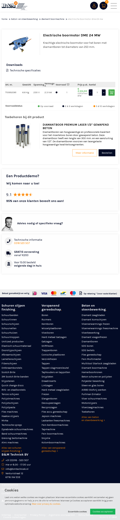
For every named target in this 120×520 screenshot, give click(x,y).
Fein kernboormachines (55, 424)
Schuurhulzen (9, 332)
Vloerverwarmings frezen (96, 323)
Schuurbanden (10, 315)
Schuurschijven (10, 323)
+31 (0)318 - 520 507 (17, 460)
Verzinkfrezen (49, 359)
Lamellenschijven (11, 359)
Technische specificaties (23, 70)
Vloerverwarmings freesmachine (100, 328)
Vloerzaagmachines (93, 407)
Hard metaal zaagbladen (55, 389)
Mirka (5, 420)
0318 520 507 (22, 243)
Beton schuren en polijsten (97, 376)
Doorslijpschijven (12, 350)
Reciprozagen (49, 407)
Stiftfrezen (47, 345)
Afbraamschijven (11, 354)
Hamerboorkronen (92, 372)
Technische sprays (12, 424)
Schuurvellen (9, 328)
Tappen (46, 363)
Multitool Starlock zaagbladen (99, 363)
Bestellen (107, 152)
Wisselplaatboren (51, 328)
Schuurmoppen (10, 337)
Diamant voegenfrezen (94, 337)
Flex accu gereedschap (54, 411)
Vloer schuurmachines (94, 398)
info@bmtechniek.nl (16, 468)
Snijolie (46, 438)
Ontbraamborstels (12, 367)
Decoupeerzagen (51, 402)
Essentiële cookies (77, 511)
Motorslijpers (89, 402)
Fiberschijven (9, 363)
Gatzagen (47, 341)
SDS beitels (88, 350)
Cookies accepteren (103, 511)
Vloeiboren (48, 332)
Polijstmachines (11, 398)
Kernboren (47, 323)
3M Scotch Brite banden (15, 376)
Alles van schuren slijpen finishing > (12, 449)
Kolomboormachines (53, 442)
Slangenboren (49, 398)
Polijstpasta (8, 407)
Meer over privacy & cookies (46, 504)
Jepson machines (51, 416)
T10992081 (10, 92)
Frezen (45, 394)
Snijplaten (47, 376)
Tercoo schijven (10, 394)
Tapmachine (48, 429)
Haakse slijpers (10, 416)
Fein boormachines (52, 433)
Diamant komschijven (94, 319)
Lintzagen (47, 385)
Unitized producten (13, 341)
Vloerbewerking (90, 332)
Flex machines (10, 411)
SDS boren (87, 345)
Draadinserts (49, 380)
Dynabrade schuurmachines (17, 429)
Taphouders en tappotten (56, 372)
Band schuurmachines (14, 433)
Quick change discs (13, 385)
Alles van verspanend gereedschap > (53, 449)
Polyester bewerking (93, 380)
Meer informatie (85, 152)
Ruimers (46, 319)
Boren (45, 315)
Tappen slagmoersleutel (55, 367)
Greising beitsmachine (14, 438)
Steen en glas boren (93, 385)
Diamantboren (90, 341)
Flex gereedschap (91, 354)
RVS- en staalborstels (14, 389)
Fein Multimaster (91, 359)
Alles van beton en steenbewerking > (93, 419)
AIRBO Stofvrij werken (94, 389)
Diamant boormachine (52, 19)
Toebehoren (88, 411)
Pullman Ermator (91, 394)
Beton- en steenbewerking (24, 19)
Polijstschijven (10, 402)
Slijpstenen (8, 380)
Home (4, 19)
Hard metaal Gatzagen (54, 337)
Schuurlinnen (9, 319)
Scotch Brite (8, 372)
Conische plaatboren (53, 354)
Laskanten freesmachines (56, 420)
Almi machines (10, 442)
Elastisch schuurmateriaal (16, 345)
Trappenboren (49, 350)
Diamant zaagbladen (93, 315)
